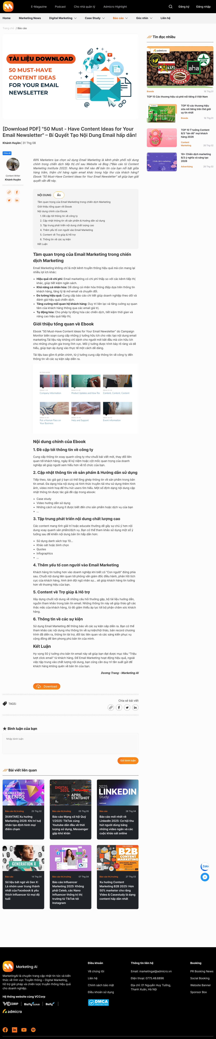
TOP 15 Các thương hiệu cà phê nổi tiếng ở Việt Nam (177, 96)
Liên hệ (165, 18)
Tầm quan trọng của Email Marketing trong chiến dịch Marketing (74, 202)
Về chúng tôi (96, 971)
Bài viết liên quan (20, 770)
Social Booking (200, 978)
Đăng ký (184, 6)
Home (7, 18)
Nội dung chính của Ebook (52, 211)
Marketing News (30, 18)
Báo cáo (120, 18)
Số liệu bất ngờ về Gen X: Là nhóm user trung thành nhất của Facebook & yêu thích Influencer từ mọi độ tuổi (22, 890)
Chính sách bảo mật (101, 985)
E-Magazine (39, 6)
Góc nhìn (144, 18)
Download (47, 686)
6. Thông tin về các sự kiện (55, 239)
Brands (150, 91)
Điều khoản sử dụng (101, 992)
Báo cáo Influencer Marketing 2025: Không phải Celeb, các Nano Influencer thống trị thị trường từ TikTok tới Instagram (68, 892)
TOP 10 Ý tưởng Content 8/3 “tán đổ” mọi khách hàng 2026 (195, 133)
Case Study (95, 18)
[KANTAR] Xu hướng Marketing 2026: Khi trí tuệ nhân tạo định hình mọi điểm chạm (23, 823)
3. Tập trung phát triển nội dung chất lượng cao (67, 225)
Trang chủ (8, 28)
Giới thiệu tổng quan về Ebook (54, 206)
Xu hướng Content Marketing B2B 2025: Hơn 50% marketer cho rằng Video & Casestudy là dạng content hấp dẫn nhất (117, 890)
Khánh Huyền (12, 143)
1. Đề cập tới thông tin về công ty (59, 216)
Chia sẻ (7, 153)
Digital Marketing (63, 18)
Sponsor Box (198, 992)
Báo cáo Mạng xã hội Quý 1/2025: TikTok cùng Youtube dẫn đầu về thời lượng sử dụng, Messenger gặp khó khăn (70, 825)
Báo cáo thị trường (14, 811)
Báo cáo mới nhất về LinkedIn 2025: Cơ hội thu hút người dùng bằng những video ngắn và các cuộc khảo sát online (117, 825)
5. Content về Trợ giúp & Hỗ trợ (58, 234)
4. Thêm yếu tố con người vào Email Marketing (66, 230)
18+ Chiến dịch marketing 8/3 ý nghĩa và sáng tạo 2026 (196, 158)
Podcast (60, 6)
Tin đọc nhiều (161, 37)
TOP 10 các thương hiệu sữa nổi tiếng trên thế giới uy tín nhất (196, 109)
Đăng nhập (203, 6)
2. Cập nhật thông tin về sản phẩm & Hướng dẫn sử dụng (72, 220)
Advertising (187, 166)
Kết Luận (42, 244)
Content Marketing (186, 144)
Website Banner (200, 985)
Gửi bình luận (128, 760)
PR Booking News (201, 971)
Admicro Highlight (115, 6)
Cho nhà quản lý (84, 6)
